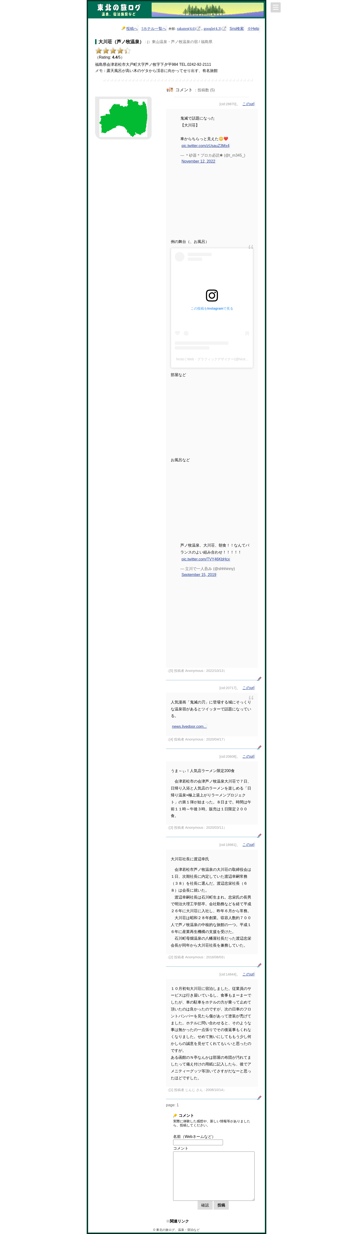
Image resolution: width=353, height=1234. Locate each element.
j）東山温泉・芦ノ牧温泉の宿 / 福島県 (179, 42)
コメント (180, 1148)
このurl (248, 104)
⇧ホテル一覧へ (153, 29)
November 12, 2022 (198, 161)
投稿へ (130, 28)
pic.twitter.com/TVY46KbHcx (206, 559)
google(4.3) (212, 28)
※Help (253, 29)
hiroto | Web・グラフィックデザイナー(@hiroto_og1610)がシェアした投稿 (232, 359)
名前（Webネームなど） (194, 1137)
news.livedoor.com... (189, 726)
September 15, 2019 (199, 575)
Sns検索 (237, 29)
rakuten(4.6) (186, 28)
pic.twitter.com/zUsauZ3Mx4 (205, 146)
